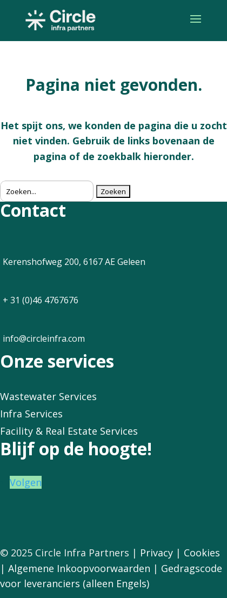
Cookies (202, 552)
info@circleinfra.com (44, 338)
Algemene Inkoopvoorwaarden (79, 568)
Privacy (156, 552)
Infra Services (31, 413)
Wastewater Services (48, 396)
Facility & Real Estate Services (69, 430)
